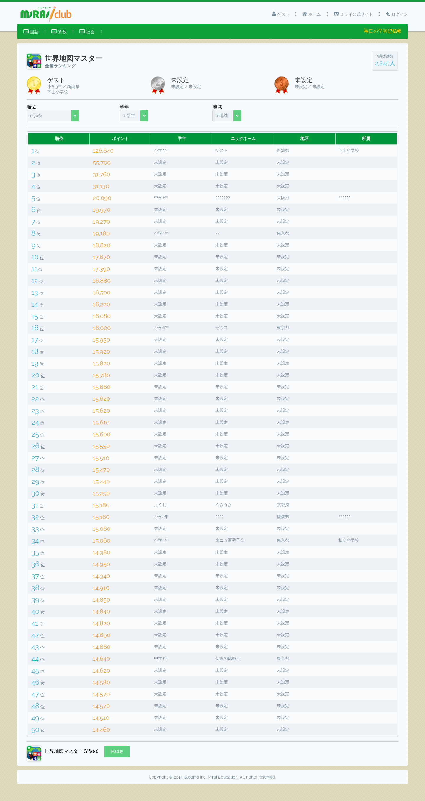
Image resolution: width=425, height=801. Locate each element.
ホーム (311, 14)
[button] (117, 766)
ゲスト (281, 14)
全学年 (128, 115)
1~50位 (36, 115)
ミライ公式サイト (353, 14)
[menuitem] (31, 32)
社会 (87, 32)
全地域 (221, 115)
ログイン (397, 14)
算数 (59, 32)
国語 (31, 32)
